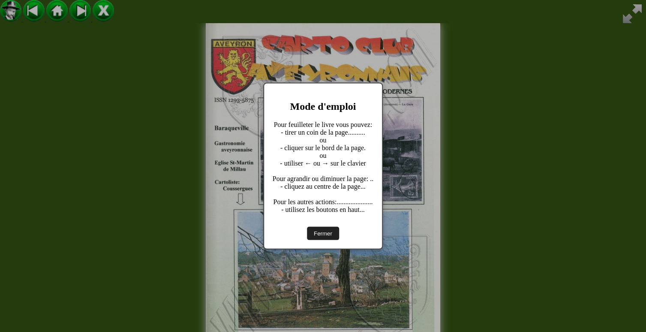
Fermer (323, 233)
